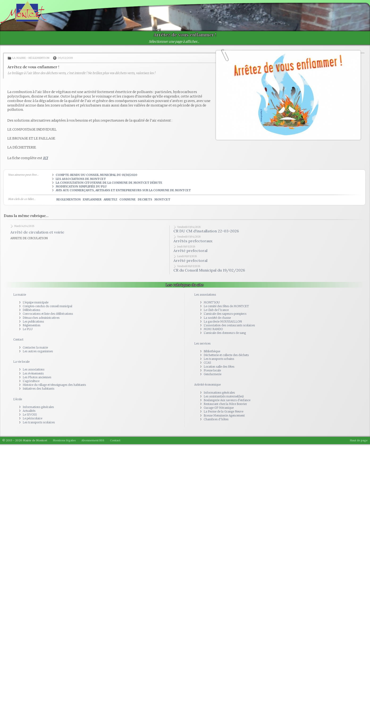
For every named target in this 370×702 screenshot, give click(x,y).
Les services (202, 343)
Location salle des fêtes (219, 366)
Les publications (33, 321)
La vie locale (21, 361)
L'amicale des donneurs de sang (225, 333)
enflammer (92, 199)
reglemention (68, 199)
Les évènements (33, 373)
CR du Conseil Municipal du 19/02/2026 (209, 270)
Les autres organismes (38, 351)
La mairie (19, 58)
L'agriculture (31, 381)
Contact (18, 339)
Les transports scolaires (39, 422)
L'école (17, 399)
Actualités (29, 411)
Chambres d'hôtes (216, 419)
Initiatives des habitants (38, 388)
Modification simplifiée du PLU (81, 186)
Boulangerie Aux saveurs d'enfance (227, 400)
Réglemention (39, 58)
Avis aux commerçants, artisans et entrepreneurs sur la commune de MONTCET (123, 190)
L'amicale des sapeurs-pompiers (225, 313)
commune (127, 199)
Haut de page (359, 440)
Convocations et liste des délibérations (48, 313)
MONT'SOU (212, 302)
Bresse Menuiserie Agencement (224, 415)
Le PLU (28, 329)
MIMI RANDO (213, 329)
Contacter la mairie (35, 347)
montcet (162, 199)
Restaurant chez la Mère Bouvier (225, 404)
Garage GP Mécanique (219, 407)
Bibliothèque (212, 351)
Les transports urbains (219, 359)
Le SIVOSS (30, 414)
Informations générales (38, 407)
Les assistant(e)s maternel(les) (224, 396)
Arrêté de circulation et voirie (37, 232)
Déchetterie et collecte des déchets (226, 355)
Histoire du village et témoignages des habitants (54, 385)
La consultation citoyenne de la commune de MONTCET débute (109, 182)
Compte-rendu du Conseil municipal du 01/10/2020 (96, 175)
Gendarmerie (212, 374)
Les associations (33, 369)
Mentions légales (64, 440)
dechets (145, 199)
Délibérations (31, 310)
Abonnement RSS (92, 440)
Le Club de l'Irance (216, 310)
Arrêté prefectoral (190, 250)
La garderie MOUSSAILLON (223, 321)
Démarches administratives (41, 317)
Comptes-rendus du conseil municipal (47, 306)
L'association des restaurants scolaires (229, 325)
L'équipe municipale (35, 302)
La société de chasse (217, 317)
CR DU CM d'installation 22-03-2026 (206, 231)
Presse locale (212, 370)
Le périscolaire (32, 418)
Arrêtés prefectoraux (192, 240)
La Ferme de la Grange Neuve (223, 411)
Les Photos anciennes (37, 377)
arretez (110, 199)
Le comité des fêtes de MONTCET (226, 306)
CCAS (207, 362)
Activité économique (207, 384)
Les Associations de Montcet (81, 179)
